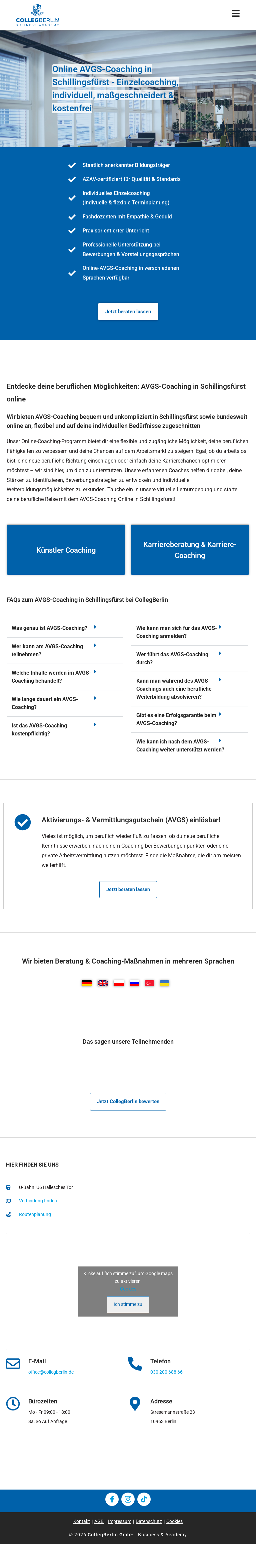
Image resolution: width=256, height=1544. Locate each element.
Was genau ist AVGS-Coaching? (49, 628)
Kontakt (81, 1521)
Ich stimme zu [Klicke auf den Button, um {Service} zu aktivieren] (128, 1304)
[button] (65, 628)
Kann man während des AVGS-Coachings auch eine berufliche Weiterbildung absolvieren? (174, 689)
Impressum (119, 1521)
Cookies (128, 1289)
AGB (99, 1521)
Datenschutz (149, 1521)
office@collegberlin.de (51, 1372)
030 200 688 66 (166, 1372)
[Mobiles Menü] (236, 15)
